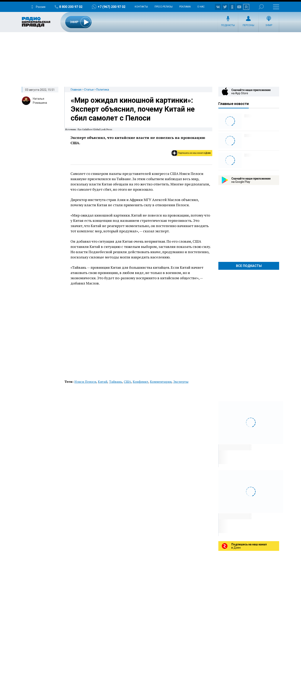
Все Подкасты (249, 266)
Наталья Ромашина (40, 100)
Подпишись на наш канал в (194, 153)
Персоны (248, 25)
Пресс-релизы (164, 6)
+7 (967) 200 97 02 (111, 7)
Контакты (141, 6)
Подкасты (228, 25)
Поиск (261, 6)
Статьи (89, 89)
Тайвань (115, 381)
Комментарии (161, 381)
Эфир (268, 25)
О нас (201, 6)
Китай (102, 381)
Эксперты (180, 381)
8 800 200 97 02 (70, 7)
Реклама (185, 6)
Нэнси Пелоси (85, 381)
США (127, 381)
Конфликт (140, 381)
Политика (102, 89)
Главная (76, 89)
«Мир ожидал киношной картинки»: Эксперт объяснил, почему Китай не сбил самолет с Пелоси (133, 109)
